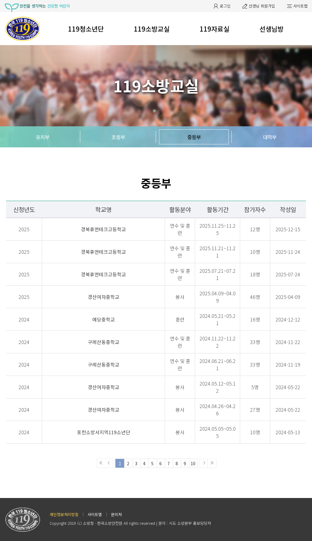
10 (193, 463)
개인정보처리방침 (64, 514)
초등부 (118, 137)
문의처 (116, 514)
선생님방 (271, 28)
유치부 (42, 137)
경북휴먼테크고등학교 (103, 229)
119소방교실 (152, 28)
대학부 (270, 137)
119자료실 (214, 28)
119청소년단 (86, 28)
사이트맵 (300, 6)
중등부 (194, 137)
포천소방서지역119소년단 (103, 432)
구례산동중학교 (103, 342)
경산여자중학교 (103, 296)
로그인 (225, 6)
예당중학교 (103, 319)
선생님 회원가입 (262, 6)
